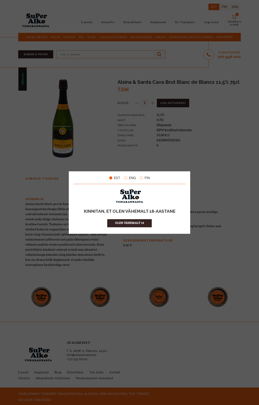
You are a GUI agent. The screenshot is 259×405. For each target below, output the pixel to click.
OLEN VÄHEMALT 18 (129, 223)
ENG (130, 178)
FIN (145, 178)
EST (114, 178)
